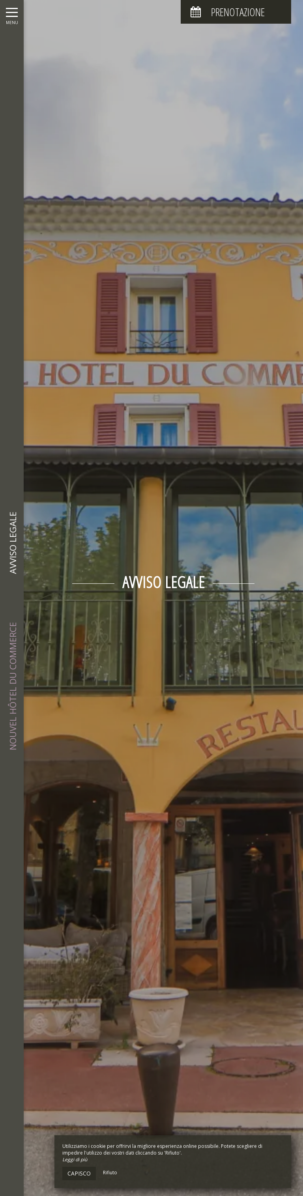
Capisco (79, 1173)
